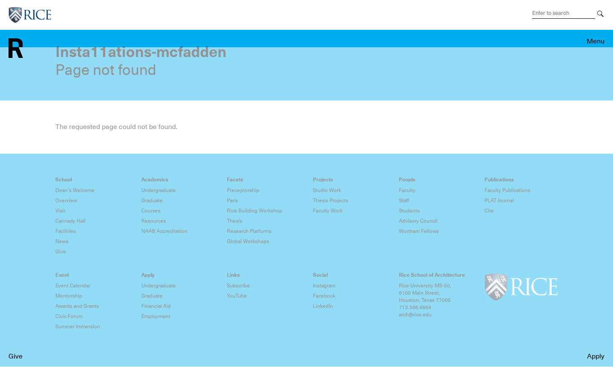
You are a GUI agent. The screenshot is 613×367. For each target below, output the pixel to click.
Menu (595, 41)
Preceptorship (243, 190)
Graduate (152, 200)
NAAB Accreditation (164, 231)
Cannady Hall (70, 221)
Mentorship (68, 295)
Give (16, 356)
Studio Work (327, 190)
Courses (150, 210)
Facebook (324, 295)
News (62, 241)
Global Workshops (248, 241)
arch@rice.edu (415, 314)
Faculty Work (328, 210)
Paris (232, 200)
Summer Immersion (77, 326)
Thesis (234, 221)
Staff (404, 200)
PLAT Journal (499, 200)
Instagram (324, 285)
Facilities (65, 231)
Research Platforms (249, 231)
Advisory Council (418, 221)
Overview (66, 200)
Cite (489, 210)
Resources (153, 221)
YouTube (237, 295)
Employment (155, 316)
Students (409, 210)
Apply (595, 356)
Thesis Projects (330, 200)
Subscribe (238, 285)
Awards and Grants (77, 306)
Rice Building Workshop (254, 210)
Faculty (407, 190)
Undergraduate (158, 190)
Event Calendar (72, 285)
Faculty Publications (507, 190)
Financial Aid (156, 306)
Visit (60, 210)
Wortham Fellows (419, 231)
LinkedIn (323, 306)
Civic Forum (69, 316)
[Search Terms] (563, 13)
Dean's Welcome (75, 190)
